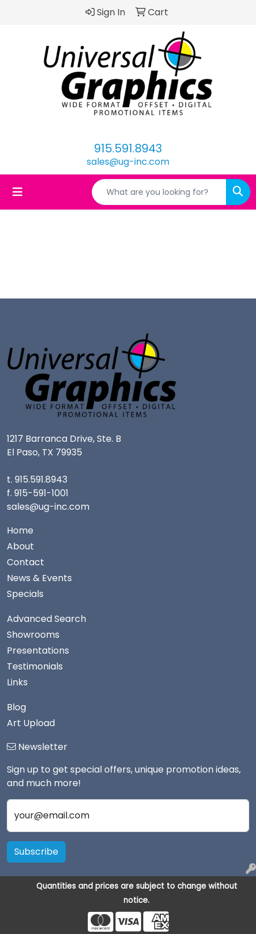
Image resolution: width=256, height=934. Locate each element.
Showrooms (33, 634)
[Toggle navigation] (17, 192)
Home (20, 530)
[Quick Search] (159, 192)
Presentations (38, 650)
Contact (25, 562)
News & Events (39, 578)
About (20, 546)
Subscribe (36, 851)
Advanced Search (46, 618)
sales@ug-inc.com (128, 161)
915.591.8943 (128, 148)
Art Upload (31, 723)
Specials (25, 593)
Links (17, 682)
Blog (16, 707)
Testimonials (35, 666)
